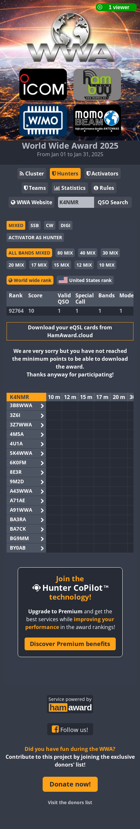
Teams (35, 187)
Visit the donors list (70, 802)
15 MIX (61, 265)
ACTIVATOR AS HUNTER (35, 237)
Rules (104, 187)
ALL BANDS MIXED (29, 253)
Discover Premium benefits (70, 644)
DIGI (65, 225)
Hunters (65, 173)
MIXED (16, 225)
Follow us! (70, 729)
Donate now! (70, 784)
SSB (34, 225)
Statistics (70, 187)
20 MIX (16, 265)
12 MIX (84, 265)
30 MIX (110, 253)
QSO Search (113, 202)
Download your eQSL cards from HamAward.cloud (70, 331)
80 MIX (65, 253)
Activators (102, 173)
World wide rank (30, 280)
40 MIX (87, 253)
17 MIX (39, 265)
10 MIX (106, 265)
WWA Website (31, 202)
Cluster (32, 173)
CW (49, 225)
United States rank (85, 280)
